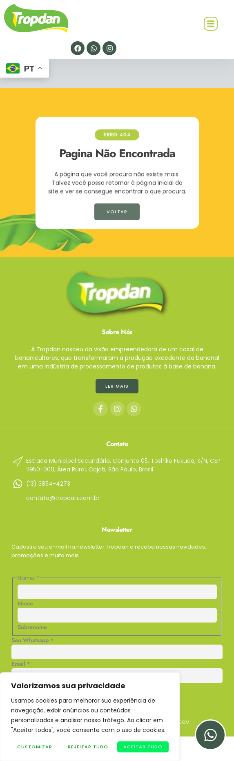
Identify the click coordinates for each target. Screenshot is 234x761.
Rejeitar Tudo (88, 746)
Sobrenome (32, 627)
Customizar (34, 746)
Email (20, 664)
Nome (25, 603)
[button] (211, 24)
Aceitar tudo (143, 746)
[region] (90, 716)
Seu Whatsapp (32, 640)
